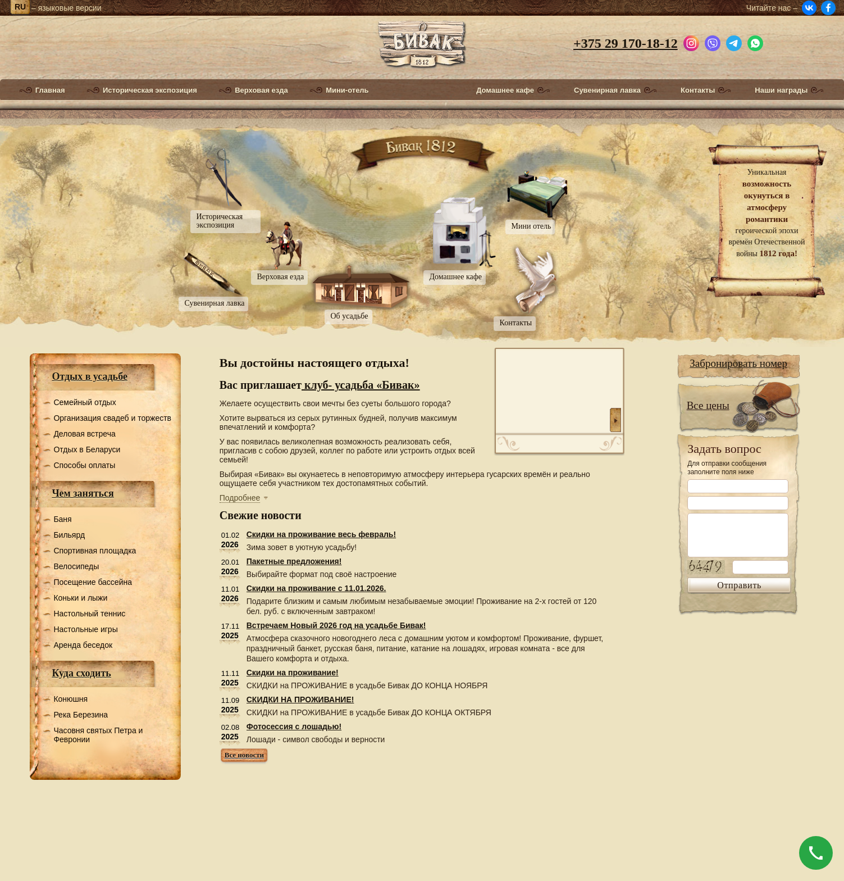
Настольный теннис (89, 613)
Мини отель (531, 226)
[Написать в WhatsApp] (755, 41)
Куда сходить (81, 673)
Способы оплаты (84, 465)
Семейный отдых (84, 402)
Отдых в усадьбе (89, 376)
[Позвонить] (816, 853)
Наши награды (781, 90)
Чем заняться (82, 493)
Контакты (698, 90)
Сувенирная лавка (607, 90)
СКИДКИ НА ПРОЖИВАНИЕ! (300, 699)
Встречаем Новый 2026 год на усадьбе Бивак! (336, 625)
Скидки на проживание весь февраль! (321, 534)
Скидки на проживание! (293, 672)
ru (20, 6)
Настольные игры (85, 629)
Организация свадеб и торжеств (112, 418)
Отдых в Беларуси (86, 449)
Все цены (708, 405)
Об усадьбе (349, 316)
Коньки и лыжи (80, 597)
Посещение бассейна (92, 582)
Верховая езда (261, 90)
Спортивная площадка (94, 550)
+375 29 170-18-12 (625, 43)
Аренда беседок (82, 645)
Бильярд (69, 534)
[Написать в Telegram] (734, 41)
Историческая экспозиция (150, 90)
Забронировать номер (738, 363)
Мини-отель (347, 90)
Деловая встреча (84, 433)
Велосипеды (76, 566)
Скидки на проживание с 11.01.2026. (316, 588)
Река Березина (80, 714)
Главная (50, 90)
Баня (62, 519)
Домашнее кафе (505, 90)
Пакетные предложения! (294, 561)
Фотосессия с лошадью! (294, 726)
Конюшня (70, 698)
